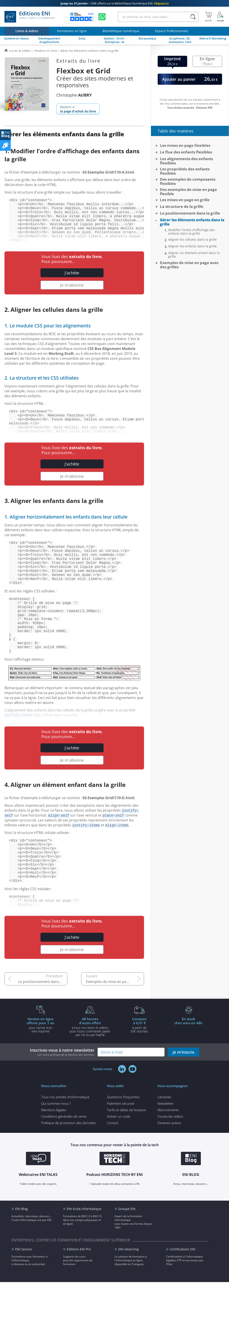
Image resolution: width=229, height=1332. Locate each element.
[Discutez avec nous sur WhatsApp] (102, 16)
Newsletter (165, 1153)
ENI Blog (21, 1259)
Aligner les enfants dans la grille (192, 246)
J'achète (72, 282)
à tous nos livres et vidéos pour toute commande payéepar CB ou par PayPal (90, 1077)
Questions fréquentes (123, 1147)
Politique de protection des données (68, 1173)
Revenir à (78, 109)
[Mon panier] (208, 17)
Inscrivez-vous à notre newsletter (62, 1102)
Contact (113, 1173)
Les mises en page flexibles (185, 145)
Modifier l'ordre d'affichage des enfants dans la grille (191, 231)
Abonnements (168, 1160)
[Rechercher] (193, 17)
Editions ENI (29, 17)
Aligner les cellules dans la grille (192, 239)
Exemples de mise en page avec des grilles (115, 1031)
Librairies (164, 1147)
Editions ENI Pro (79, 1299)
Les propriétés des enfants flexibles (185, 171)
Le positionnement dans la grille (42, 1031)
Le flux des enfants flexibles (186, 152)
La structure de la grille (181, 206)
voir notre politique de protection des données (65, 1105)
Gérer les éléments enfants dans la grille (192, 222)
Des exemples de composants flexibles (187, 181)
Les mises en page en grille (185, 200)
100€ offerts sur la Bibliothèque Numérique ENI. (115, 3)
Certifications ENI (182, 1299)
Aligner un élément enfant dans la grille (194, 254)
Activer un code (118, 1166)
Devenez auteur (169, 1173)
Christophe (74, 95)
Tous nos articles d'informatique (65, 1147)
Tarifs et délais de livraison (126, 1160)
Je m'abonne (72, 295)
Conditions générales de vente (64, 1166)
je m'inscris (183, 1102)
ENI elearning (128, 1299)
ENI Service (23, 1299)
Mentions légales (53, 1160)
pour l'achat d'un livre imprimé (40, 1075)
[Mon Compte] (220, 17)
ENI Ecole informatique (84, 1259)
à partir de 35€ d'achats (139, 1075)
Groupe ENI (127, 1259)
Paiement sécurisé (120, 1153)
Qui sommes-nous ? (56, 1153)
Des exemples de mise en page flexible (188, 191)
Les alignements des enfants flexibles (186, 161)
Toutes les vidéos (170, 1166)
